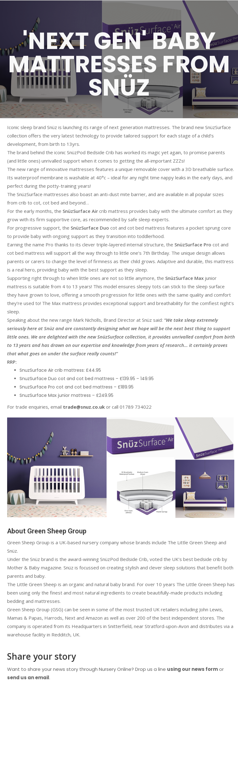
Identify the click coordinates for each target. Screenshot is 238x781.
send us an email (28, 677)
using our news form (192, 669)
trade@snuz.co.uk (84, 407)
